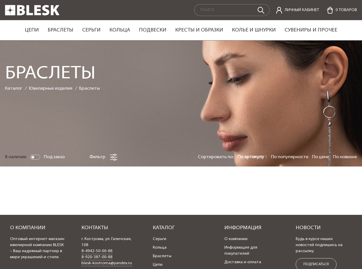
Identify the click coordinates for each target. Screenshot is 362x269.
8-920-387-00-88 (96, 257)
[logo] (32, 14)
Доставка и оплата (242, 262)
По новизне (345, 157)
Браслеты (60, 30)
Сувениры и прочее (311, 30)
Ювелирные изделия (50, 88)
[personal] (297, 10)
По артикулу (251, 157)
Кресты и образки (199, 30)
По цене (320, 157)
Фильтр (103, 157)
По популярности (289, 157)
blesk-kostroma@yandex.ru (106, 263)
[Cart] (342, 10)
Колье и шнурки (254, 30)
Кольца (119, 30)
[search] (261, 10)
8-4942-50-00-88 (96, 251)
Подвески (152, 30)
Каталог (13, 88)
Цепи (32, 30)
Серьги (91, 30)
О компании (236, 239)
